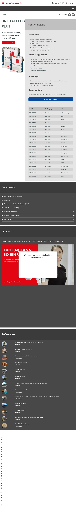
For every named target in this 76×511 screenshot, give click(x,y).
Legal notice (12, 507)
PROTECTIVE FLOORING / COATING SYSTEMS (16, 486)
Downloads (43, 483)
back (4, 14)
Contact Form (43, 486)
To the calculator (50, 99)
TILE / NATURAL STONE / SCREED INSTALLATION (16, 483)
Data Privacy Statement (22, 507)
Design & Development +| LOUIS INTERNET (63, 507)
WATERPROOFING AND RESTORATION (13, 479)
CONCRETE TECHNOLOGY (10, 489)
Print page (9, 43)
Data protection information (35, 507)
